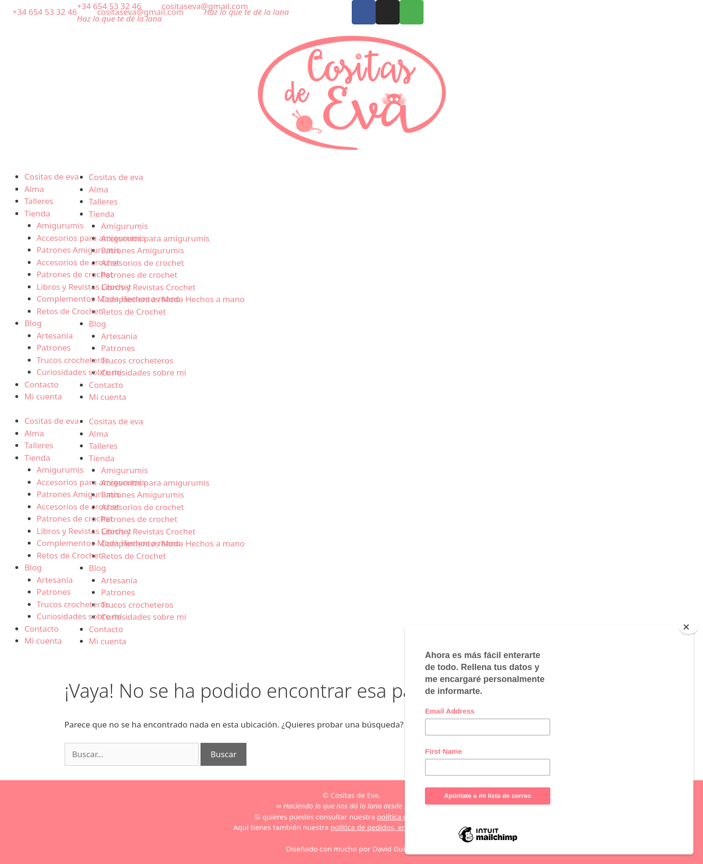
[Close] (688, 627)
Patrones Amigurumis (78, 249)
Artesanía (55, 335)
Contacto (41, 384)
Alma (34, 188)
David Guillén (394, 848)
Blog (33, 323)
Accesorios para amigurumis (91, 237)
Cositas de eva (51, 176)
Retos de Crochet (69, 311)
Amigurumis (60, 225)
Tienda (37, 213)
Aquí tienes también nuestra (351, 827)
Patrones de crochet (75, 274)
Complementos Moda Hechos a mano (108, 298)
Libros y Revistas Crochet (84, 286)
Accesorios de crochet (78, 262)
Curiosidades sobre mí (79, 371)
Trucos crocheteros (73, 359)
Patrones (54, 347)
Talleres (38, 200)
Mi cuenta (43, 396)
